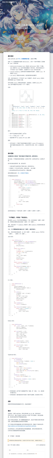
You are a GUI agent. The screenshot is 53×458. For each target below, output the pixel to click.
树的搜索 (18, 436)
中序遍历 (12, 436)
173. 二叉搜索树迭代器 (23, 58)
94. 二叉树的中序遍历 (23, 173)
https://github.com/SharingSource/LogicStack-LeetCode (22, 426)
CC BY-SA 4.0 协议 (30, 440)
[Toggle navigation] (49, 2)
